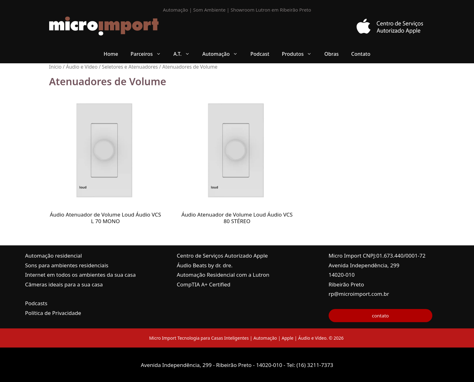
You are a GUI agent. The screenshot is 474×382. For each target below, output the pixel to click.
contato (380, 315)
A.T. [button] (185, 53)
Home (111, 53)
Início (55, 66)
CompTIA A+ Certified (203, 284)
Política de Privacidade (53, 313)
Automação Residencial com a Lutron (223, 274)
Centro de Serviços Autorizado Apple (222, 255)
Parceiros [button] (149, 53)
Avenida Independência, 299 (364, 265)
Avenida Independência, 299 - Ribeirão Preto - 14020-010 (212, 365)
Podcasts (36, 303)
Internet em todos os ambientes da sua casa (80, 274)
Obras (331, 53)
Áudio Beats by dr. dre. (204, 265)
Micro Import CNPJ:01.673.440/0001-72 (377, 255)
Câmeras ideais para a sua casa (64, 284)
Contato (360, 53)
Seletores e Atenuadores (130, 66)
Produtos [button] (300, 53)
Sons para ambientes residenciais (66, 265)
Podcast (259, 53)
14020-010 (342, 274)
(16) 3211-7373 (314, 365)
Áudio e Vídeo (81, 66)
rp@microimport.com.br (359, 293)
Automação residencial (53, 255)
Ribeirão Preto (346, 284)
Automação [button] (223, 53)
